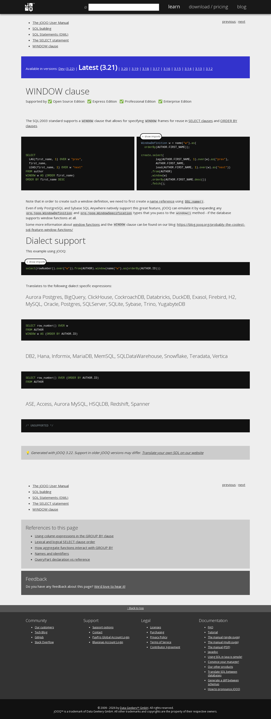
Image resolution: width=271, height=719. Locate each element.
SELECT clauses (200, 120)
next (241, 21)
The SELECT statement (50, 40)
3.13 (198, 68)
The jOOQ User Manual (50, 22)
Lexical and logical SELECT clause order (65, 540)
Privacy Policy (158, 635)
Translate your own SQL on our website (172, 451)
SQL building (41, 28)
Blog (241, 6)
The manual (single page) (224, 635)
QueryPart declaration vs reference (62, 557)
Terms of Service (160, 640)
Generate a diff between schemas (223, 680)
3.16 (166, 68)
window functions (86, 223)
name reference (162, 200)
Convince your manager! (223, 660)
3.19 (135, 68)
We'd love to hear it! (109, 584)
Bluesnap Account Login (107, 640)
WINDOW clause (45, 46)
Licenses (155, 626)
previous (229, 21)
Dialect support (56, 238)
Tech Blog (41, 631)
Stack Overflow (44, 640)
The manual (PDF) (219, 645)
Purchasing (157, 631)
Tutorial (213, 631)
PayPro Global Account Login (110, 635)
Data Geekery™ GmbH (134, 706)
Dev (61, 68)
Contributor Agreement (165, 645)
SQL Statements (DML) (50, 34)
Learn (174, 6)
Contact (97, 631)
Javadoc (213, 650)
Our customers (44, 626)
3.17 (156, 68)
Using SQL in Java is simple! (225, 655)
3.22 (70, 68)
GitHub (39, 635)
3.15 (177, 68)
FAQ (210, 626)
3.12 (209, 68)
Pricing (208, 6)
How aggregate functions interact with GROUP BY (74, 546)
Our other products (220, 665)
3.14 (188, 68)
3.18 (145, 68)
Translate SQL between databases (222, 672)
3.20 (124, 68)
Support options (102, 626)
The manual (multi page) (223, 640)
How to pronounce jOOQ (224, 687)
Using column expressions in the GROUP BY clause (74, 534)
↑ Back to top (135, 606)
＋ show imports (151, 136)
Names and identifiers (52, 551)
